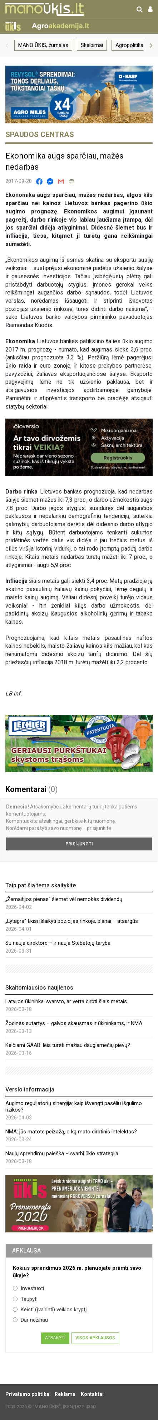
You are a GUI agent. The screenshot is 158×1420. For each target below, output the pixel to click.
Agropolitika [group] (129, 45)
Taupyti (25, 1299)
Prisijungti (79, 843)
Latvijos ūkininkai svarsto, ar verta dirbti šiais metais (66, 1001)
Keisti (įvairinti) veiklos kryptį (50, 1309)
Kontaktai (92, 1394)
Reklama (65, 1394)
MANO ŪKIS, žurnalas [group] (43, 45)
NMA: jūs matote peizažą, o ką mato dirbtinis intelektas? (71, 1131)
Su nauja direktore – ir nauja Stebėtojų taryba (57, 943)
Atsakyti (55, 1337)
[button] (6, 45)
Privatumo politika (27, 1394)
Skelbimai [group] (92, 45)
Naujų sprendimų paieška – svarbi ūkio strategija (61, 1153)
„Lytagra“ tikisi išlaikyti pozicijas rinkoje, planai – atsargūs (71, 921)
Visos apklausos (95, 1337)
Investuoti (28, 1288)
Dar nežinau (30, 1320)
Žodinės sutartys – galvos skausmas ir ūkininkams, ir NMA (73, 1023)
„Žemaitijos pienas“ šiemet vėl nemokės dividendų (63, 899)
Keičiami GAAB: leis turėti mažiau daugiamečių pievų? (67, 1045)
